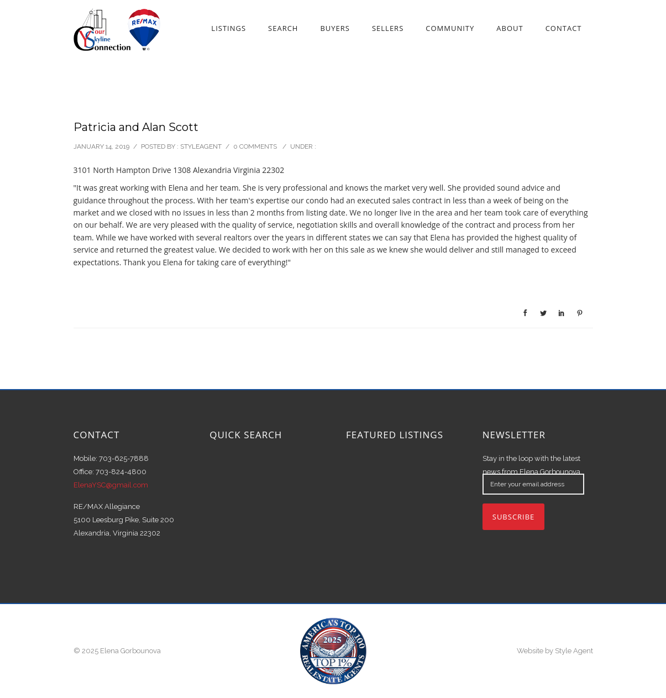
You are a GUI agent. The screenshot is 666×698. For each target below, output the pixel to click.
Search (283, 28)
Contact (564, 28)
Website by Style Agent (555, 651)
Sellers (387, 28)
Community (450, 28)
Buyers (335, 28)
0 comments (255, 146)
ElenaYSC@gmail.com (111, 485)
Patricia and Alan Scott (136, 127)
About (509, 28)
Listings (228, 28)
